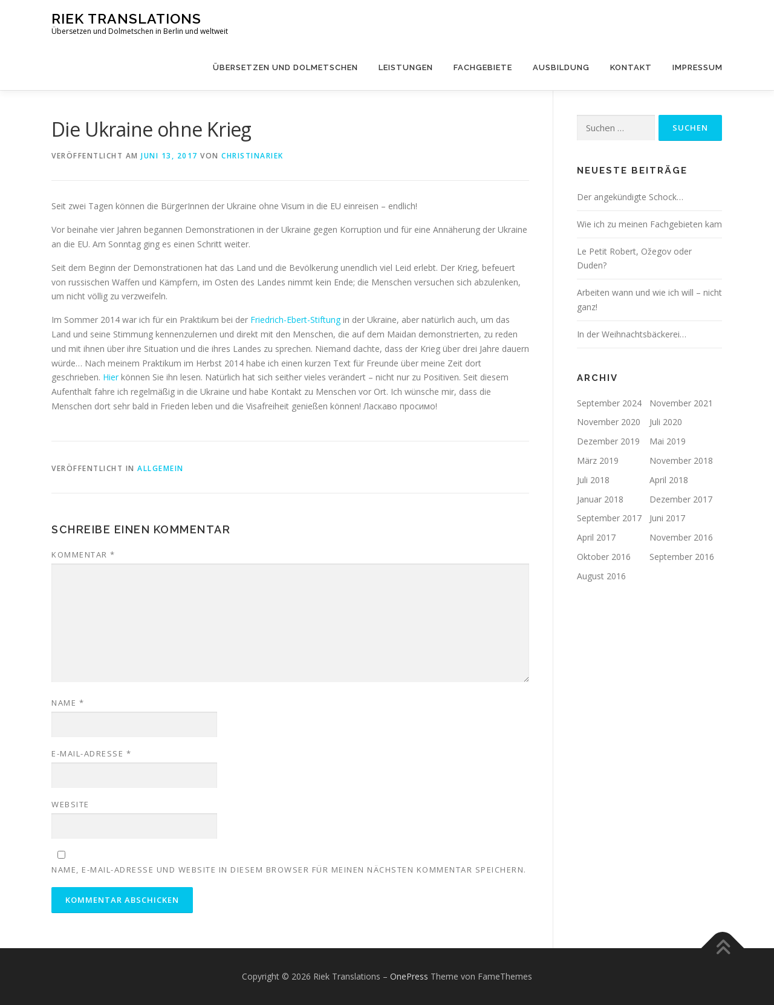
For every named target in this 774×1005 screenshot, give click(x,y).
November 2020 (608, 422)
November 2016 (681, 537)
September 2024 (609, 403)
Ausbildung (561, 67)
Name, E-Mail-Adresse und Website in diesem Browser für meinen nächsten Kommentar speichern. (289, 869)
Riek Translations (126, 18)
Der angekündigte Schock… (630, 197)
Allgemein (160, 468)
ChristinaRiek (252, 156)
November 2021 (681, 403)
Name (67, 702)
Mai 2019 (667, 441)
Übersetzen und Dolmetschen (285, 67)
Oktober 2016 (604, 556)
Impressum (697, 67)
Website (70, 804)
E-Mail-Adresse (91, 753)
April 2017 (596, 537)
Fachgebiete (483, 67)
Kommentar (83, 554)
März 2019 (598, 460)
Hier (111, 377)
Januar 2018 (600, 499)
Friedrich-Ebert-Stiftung (295, 319)
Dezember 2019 (608, 441)
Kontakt (631, 67)
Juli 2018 (593, 480)
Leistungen (406, 67)
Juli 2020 (665, 422)
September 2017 (609, 518)
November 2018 (681, 460)
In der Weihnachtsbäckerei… (631, 334)
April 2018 (668, 480)
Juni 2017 (667, 518)
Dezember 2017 (680, 499)
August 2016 (601, 576)
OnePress (409, 976)
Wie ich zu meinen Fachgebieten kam (649, 224)
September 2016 (681, 556)
